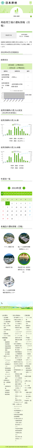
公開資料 (7, 390)
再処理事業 (8, 346)
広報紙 (27, 327)
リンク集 (27, 385)
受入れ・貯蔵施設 (24, 35)
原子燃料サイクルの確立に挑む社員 (18, 323)
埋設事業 (7, 344)
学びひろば (29, 343)
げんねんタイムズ (18, 402)
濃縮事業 (7, 342)
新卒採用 (28, 368)
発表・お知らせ (17, 404)
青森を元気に (18, 400)
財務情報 (6, 333)
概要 (5, 340)
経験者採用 (29, 370)
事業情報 (16, 12)
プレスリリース (18, 406)
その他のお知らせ (18, 418)
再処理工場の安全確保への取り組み (18, 347)
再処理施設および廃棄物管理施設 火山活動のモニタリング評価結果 (18, 356)
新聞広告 (28, 325)
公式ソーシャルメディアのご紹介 (29, 361)
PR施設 (28, 337)
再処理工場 (9, 35)
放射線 (29, 353)
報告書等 (7, 392)
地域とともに (17, 390)
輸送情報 (7, 394)
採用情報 (27, 366)
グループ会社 (7, 335)
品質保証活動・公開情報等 (7, 382)
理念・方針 (6, 323)
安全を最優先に (18, 343)
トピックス (16, 408)
